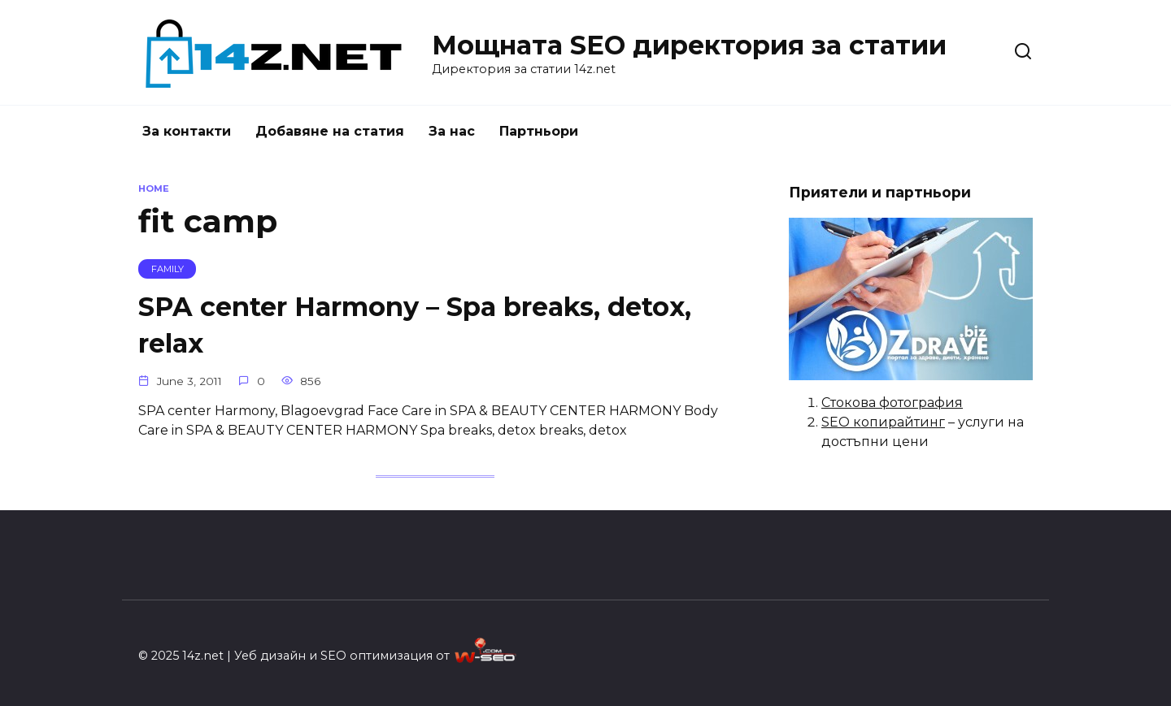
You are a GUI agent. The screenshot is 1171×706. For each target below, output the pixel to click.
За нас (452, 131)
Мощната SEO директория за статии (689, 45)
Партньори (538, 131)
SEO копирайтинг (883, 422)
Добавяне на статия (329, 131)
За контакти (186, 131)
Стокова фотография (892, 402)
